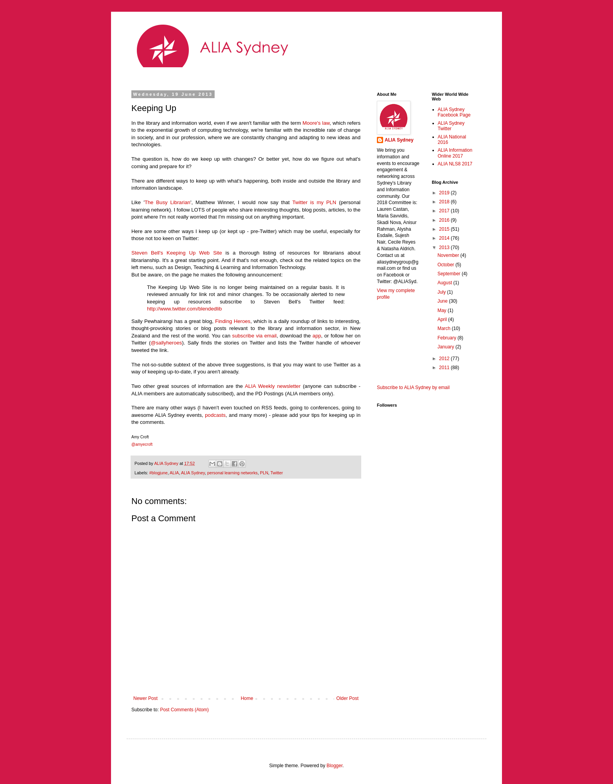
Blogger (334, 765)
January (446, 347)
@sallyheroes (166, 343)
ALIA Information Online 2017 (455, 152)
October (446, 264)
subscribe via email (254, 336)
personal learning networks (232, 472)
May (442, 310)
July (442, 292)
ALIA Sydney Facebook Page (454, 112)
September (449, 273)
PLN (264, 472)
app (316, 336)
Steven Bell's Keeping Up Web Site (176, 253)
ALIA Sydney (193, 472)
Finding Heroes (232, 321)
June (443, 301)
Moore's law (316, 123)
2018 (445, 202)
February (447, 338)
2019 (445, 193)
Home (247, 698)
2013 (445, 247)
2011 (445, 367)
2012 (445, 358)
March (444, 328)
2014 (445, 238)
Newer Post (145, 698)
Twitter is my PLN (314, 202)
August (445, 282)
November (449, 255)
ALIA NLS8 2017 (455, 164)
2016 (445, 220)
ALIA (174, 472)
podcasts (215, 415)
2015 (445, 229)
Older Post (347, 698)
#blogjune (158, 472)
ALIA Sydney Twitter (451, 125)
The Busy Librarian (167, 202)
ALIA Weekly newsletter (273, 386)
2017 (445, 210)
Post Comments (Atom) (184, 709)
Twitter (277, 472)
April (442, 319)
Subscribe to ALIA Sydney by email (413, 387)
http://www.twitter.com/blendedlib (184, 309)
